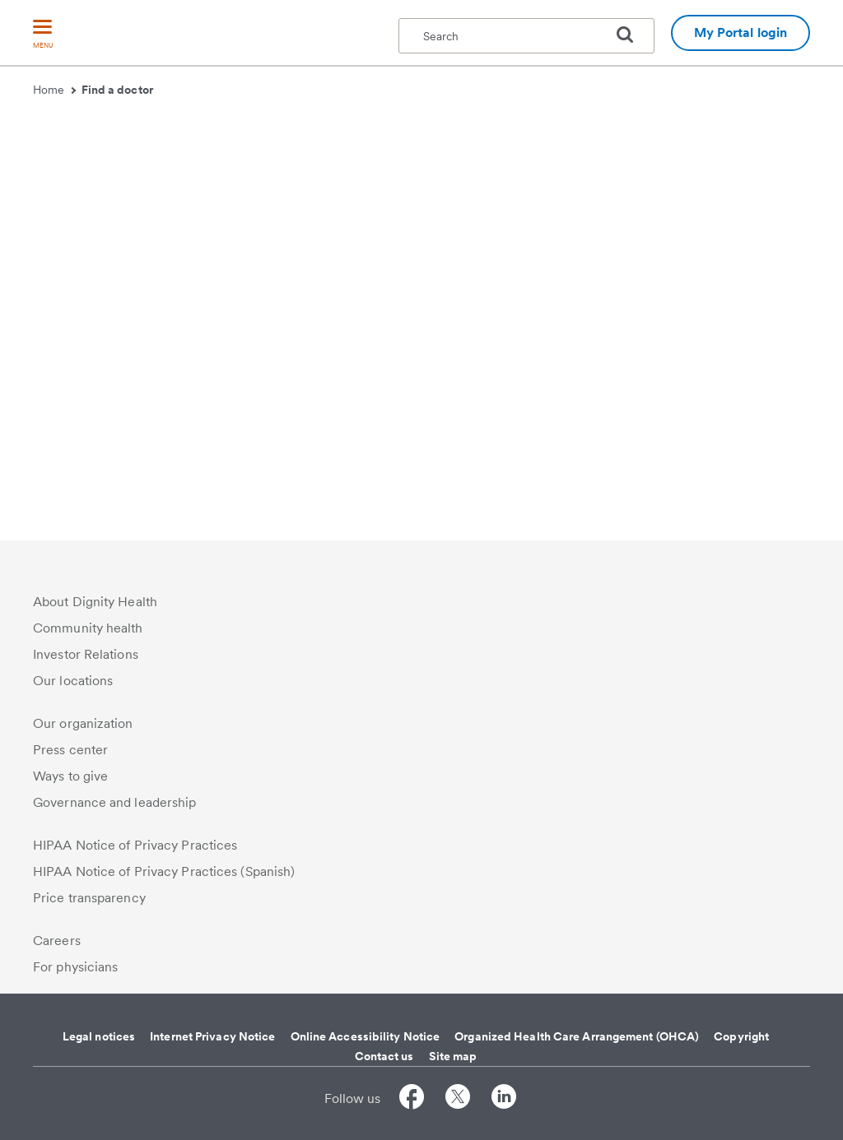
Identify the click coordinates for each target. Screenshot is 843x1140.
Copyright (741, 1036)
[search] (631, 34)
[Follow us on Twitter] (458, 1099)
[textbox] (526, 35)
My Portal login (741, 32)
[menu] (43, 34)
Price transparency (89, 898)
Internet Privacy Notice (212, 1036)
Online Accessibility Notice (365, 1036)
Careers (57, 940)
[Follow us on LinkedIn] (504, 1099)
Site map (453, 1056)
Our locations (73, 680)
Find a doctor (117, 89)
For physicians (75, 967)
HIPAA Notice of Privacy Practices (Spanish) (164, 871)
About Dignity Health (95, 601)
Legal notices (99, 1036)
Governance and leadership (115, 802)
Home (54, 89)
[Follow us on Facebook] (411, 1099)
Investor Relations (85, 654)
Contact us (384, 1056)
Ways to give (70, 776)
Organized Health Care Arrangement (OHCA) (576, 1036)
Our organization (83, 723)
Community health (88, 628)
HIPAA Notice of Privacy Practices (135, 845)
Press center (70, 750)
